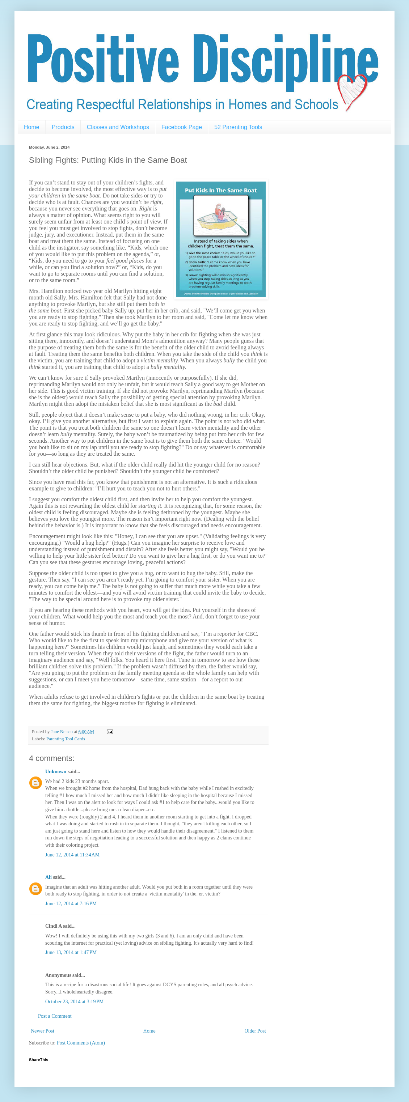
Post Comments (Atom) (81, 1043)
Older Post (255, 1031)
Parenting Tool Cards (65, 738)
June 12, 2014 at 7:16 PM (71, 903)
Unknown (55, 771)
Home (31, 127)
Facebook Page (181, 127)
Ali (48, 877)
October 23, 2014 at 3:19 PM (74, 1001)
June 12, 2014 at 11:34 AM (72, 855)
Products (63, 127)
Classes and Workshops (118, 127)
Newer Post (42, 1031)
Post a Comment (55, 1016)
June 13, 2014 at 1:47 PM (71, 952)
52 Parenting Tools (238, 127)
